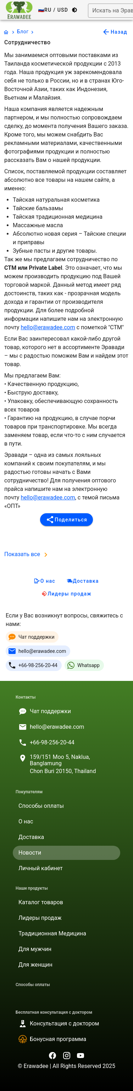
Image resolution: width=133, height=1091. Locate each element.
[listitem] (66, 711)
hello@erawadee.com (48, 327)
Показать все (27, 554)
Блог (22, 31)
